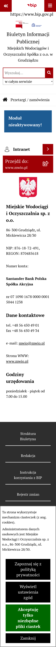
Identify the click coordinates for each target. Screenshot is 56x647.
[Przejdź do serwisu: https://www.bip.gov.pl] (32, 9)
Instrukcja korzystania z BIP (28, 475)
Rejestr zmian (28, 494)
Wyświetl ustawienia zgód (28, 592)
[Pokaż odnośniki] (6, 6)
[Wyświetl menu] (50, 6)
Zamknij (28, 638)
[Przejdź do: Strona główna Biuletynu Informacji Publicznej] (5, 100)
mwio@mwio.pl (32, 343)
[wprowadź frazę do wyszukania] (24, 73)
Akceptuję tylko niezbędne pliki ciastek (28, 618)
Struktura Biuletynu (28, 436)
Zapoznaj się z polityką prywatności (28, 569)
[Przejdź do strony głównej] (28, 43)
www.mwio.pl (17, 361)
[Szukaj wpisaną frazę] (49, 73)
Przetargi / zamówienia (30, 99)
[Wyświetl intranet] (48, 149)
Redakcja (28, 455)
